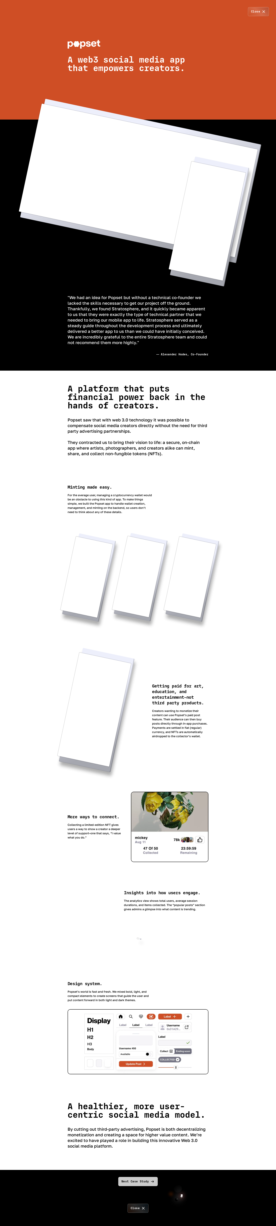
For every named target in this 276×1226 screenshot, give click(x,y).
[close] (258, 11)
